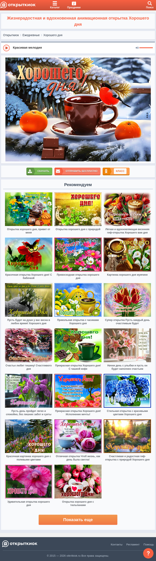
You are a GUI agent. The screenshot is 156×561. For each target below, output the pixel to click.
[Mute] (137, 48)
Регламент (133, 544)
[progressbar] (146, 48)
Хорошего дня (53, 35)
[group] (78, 47)
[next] (151, 109)
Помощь (149, 544)
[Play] (6, 48)
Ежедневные (31, 35)
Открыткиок (11, 35)
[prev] (5, 109)
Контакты (116, 544)
